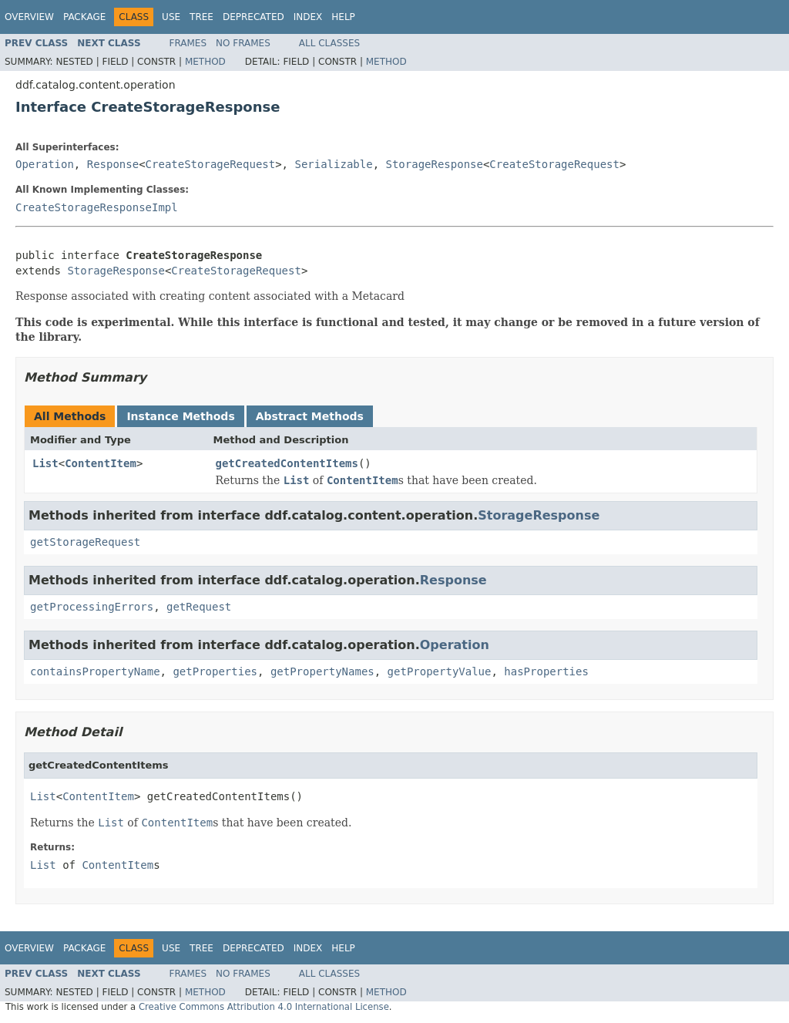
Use (171, 17)
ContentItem (100, 463)
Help (343, 17)
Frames (188, 43)
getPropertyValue (440, 671)
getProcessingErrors (91, 607)
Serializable (333, 164)
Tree (201, 17)
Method (205, 61)
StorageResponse (433, 164)
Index (308, 17)
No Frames (243, 43)
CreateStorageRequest (211, 164)
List (45, 463)
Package (84, 17)
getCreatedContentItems (287, 463)
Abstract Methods (310, 416)
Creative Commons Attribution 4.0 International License (264, 1006)
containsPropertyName (95, 671)
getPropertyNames (322, 671)
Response (113, 164)
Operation (44, 164)
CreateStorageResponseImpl (96, 207)
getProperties (215, 671)
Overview (29, 17)
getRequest (198, 607)
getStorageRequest (85, 542)
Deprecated (253, 17)
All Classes (329, 43)
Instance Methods (180, 416)
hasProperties (546, 671)
